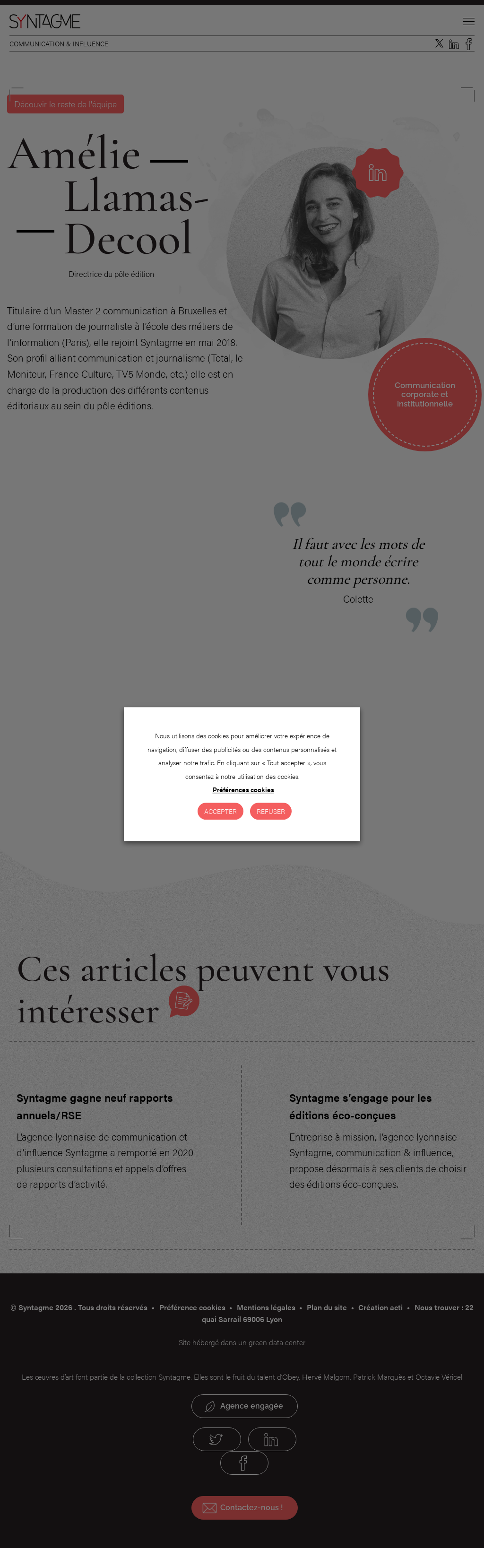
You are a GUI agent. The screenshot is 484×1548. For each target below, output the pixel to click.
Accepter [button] (220, 811)
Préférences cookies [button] (243, 789)
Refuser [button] (271, 811)
